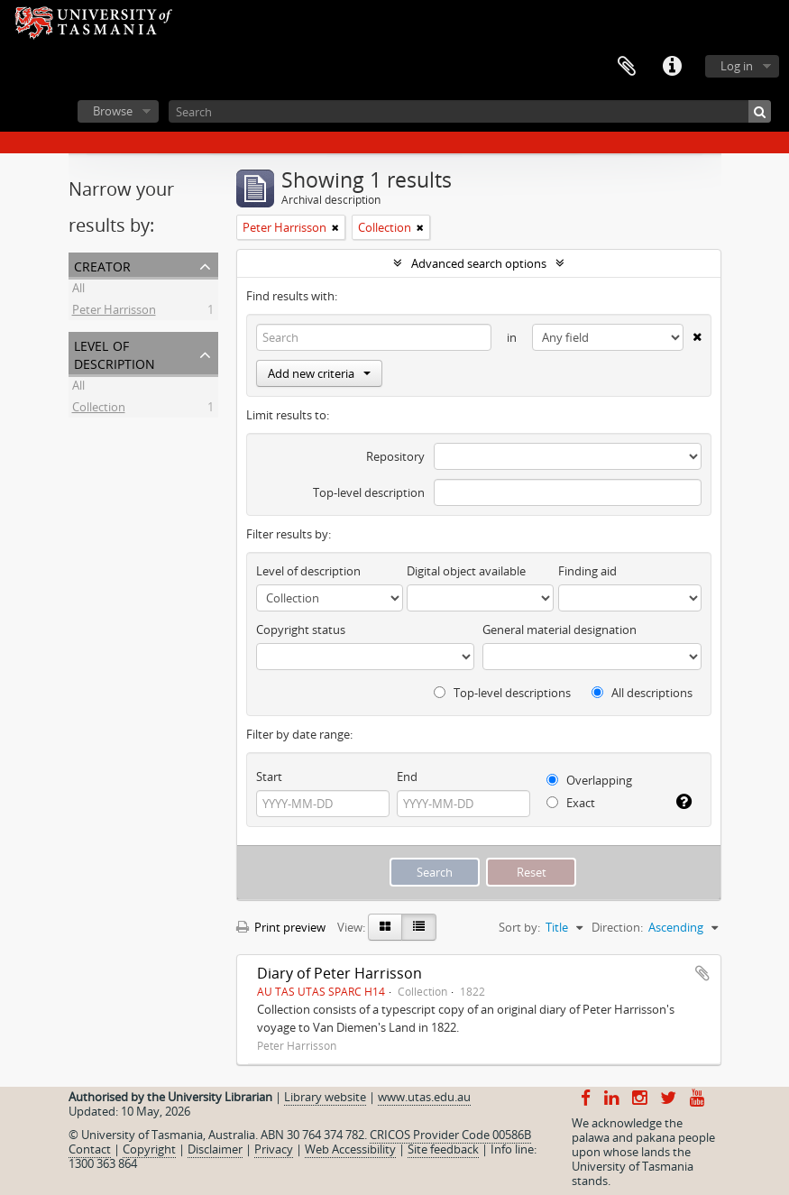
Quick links (671, 66)
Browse (113, 111)
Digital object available (466, 571)
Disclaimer (215, 1149)
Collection (98, 409)
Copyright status (300, 629)
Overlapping (589, 780)
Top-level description (369, 492)
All (78, 290)
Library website (325, 1097)
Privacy (273, 1149)
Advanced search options (478, 263)
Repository (395, 456)
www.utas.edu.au (424, 1097)
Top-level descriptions (502, 693)
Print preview (281, 927)
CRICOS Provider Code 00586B (450, 1134)
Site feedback (443, 1149)
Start (269, 776)
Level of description (114, 353)
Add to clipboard (702, 973)
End (407, 776)
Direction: (617, 927)
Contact (90, 1149)
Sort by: (519, 927)
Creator (102, 265)
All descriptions (642, 693)
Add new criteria (319, 373)
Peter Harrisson (114, 312)
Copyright (149, 1149)
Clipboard (626, 66)
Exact (570, 803)
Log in (736, 66)
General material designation (559, 629)
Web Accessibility (350, 1149)
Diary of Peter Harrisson (339, 973)
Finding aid (587, 571)
